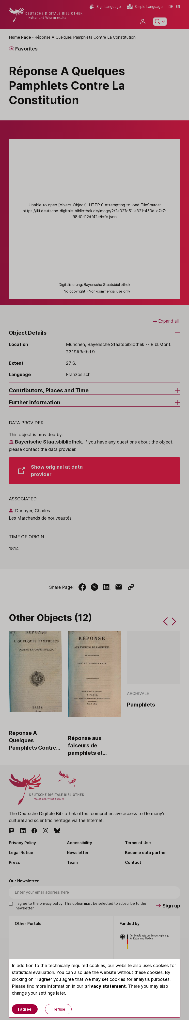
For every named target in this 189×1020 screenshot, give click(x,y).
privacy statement (105, 986)
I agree (25, 1009)
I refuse (58, 1009)
